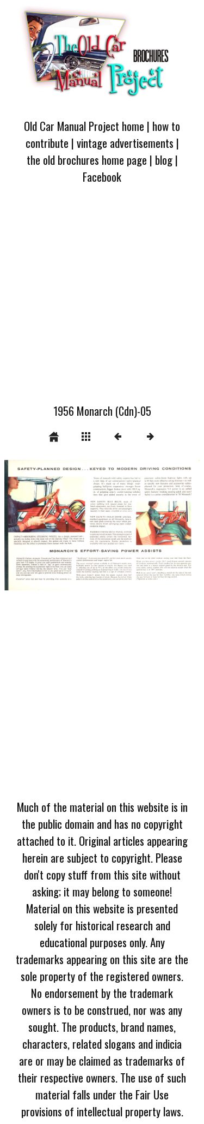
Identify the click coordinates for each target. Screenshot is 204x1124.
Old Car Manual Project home (84, 125)
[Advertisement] (102, 300)
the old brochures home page (87, 159)
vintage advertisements (125, 142)
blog (163, 159)
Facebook (102, 176)
